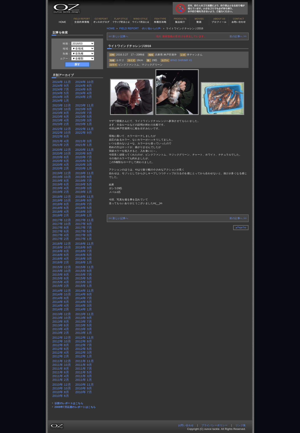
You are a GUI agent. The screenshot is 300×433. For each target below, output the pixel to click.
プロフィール (219, 20)
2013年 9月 (83, 318)
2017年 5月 (83, 231)
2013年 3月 (83, 329)
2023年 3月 (83, 120)
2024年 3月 (60, 97)
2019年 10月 (61, 177)
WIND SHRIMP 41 (181, 60)
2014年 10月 (61, 294)
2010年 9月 (83, 388)
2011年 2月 (60, 379)
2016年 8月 (60, 251)
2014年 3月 (83, 305)
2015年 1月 (83, 285)
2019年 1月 (83, 192)
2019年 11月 (84, 173)
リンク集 (240, 425)
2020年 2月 (60, 168)
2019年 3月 (83, 188)
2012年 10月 (61, 341)
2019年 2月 (60, 192)
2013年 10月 (61, 318)
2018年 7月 (83, 204)
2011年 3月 (83, 376)
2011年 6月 (60, 372)
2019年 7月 (83, 180)
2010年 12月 (61, 384)
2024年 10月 (84, 82)
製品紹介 (180, 20)
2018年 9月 (83, 200)
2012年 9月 (83, 341)
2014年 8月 (60, 298)
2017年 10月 (61, 224)
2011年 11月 (84, 361)
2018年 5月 (83, 208)
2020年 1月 (83, 168)
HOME (62, 20)
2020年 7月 (83, 157)
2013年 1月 (83, 332)
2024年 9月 (60, 85)
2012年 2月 (60, 356)
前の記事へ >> (238, 36)
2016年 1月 (83, 262)
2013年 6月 (60, 325)
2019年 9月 (83, 177)
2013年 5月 (83, 325)
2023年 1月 (83, 124)
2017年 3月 (83, 235)
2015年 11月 (84, 267)
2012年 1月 (83, 356)
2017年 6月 (60, 231)
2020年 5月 (83, 161)
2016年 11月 (84, 243)
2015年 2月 (60, 285)
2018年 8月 (60, 204)
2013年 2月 (60, 332)
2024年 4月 (83, 93)
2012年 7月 (83, 345)
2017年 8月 (60, 227)
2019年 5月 (83, 184)
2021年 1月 (83, 145)
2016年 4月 (60, 258)
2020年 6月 (60, 161)
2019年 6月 (60, 184)
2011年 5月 (83, 372)
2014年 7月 (83, 298)
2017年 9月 (83, 224)
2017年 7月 (83, 227)
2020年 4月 (60, 164)
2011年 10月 (61, 364)
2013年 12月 (61, 314)
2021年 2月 (60, 145)
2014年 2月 (60, 309)
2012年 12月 (61, 337)
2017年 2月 (60, 239)
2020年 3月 (83, 164)
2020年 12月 (61, 149)
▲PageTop (240, 227)
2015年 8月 (60, 274)
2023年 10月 (61, 109)
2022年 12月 (61, 129)
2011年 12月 (61, 361)
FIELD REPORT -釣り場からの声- (140, 28)
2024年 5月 (60, 93)
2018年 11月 (84, 196)
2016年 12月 (61, 243)
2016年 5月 (83, 255)
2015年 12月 (61, 267)
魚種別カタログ (160, 20)
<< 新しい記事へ (118, 36)
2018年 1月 (83, 215)
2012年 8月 (60, 345)
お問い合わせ (238, 20)
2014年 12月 (61, 290)
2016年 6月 (60, 255)
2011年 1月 (83, 379)
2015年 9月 (83, 271)
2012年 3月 (83, 352)
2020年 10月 (61, 153)
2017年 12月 (61, 220)
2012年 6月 (60, 348)
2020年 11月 (84, 149)
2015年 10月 (61, 271)
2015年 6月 (60, 278)
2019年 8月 (60, 180)
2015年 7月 (83, 274)
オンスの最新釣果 (101, 20)
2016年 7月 (83, 251)
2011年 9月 (83, 364)
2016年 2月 (60, 262)
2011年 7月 (83, 368)
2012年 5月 (83, 348)
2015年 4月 (60, 282)
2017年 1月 (83, 239)
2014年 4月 (60, 305)
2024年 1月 (60, 100)
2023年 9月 (83, 109)
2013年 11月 (84, 314)
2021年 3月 (83, 141)
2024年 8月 (83, 85)
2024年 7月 (60, 89)
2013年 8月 (60, 321)
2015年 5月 (83, 278)
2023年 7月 (83, 113)
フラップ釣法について (121, 20)
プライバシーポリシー (214, 425)
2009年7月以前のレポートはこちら (75, 407)
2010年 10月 (61, 388)
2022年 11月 (84, 129)
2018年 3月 (83, 211)
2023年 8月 (60, 113)
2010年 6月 (60, 395)
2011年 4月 (60, 376)
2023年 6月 (60, 116)
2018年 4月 (60, 211)
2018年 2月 (60, 215)
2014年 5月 (83, 301)
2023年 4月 (60, 120)
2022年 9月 (83, 132)
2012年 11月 (84, 337)
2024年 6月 (83, 89)
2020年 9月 (83, 153)
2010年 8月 (60, 392)
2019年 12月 (61, 173)
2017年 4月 (60, 235)
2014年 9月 (83, 294)
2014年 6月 (60, 301)
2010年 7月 (83, 392)
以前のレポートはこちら (69, 403)
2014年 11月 (84, 290)
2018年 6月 (60, 208)
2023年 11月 (84, 105)
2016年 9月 (83, 247)
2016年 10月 (61, 247)
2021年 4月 (60, 141)
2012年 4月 (60, 352)
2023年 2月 (60, 124)
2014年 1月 (83, 309)
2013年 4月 (60, 329)
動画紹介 (199, 20)
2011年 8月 (60, 368)
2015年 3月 (83, 282)
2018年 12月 (61, 196)
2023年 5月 (83, 116)
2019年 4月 (60, 188)
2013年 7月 (83, 321)
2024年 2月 (83, 97)
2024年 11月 (61, 82)
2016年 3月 (83, 258)
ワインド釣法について (140, 20)
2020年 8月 (60, 157)
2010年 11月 (84, 384)
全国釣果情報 (82, 20)
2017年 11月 (84, 220)
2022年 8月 (60, 136)
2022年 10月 (61, 132)
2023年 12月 (61, 105)
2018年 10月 (61, 200)
